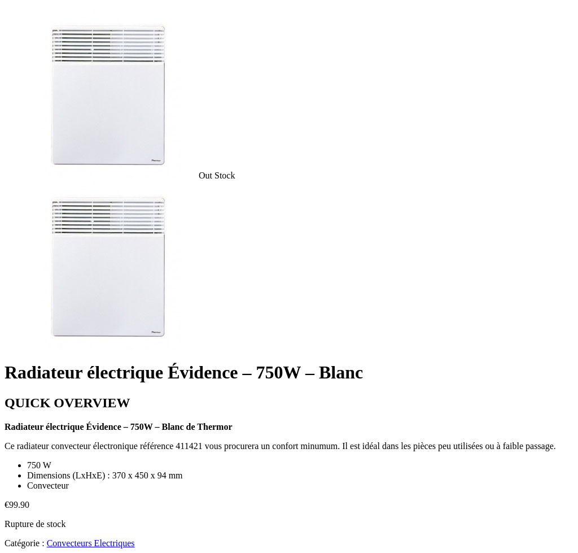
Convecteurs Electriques (91, 543)
